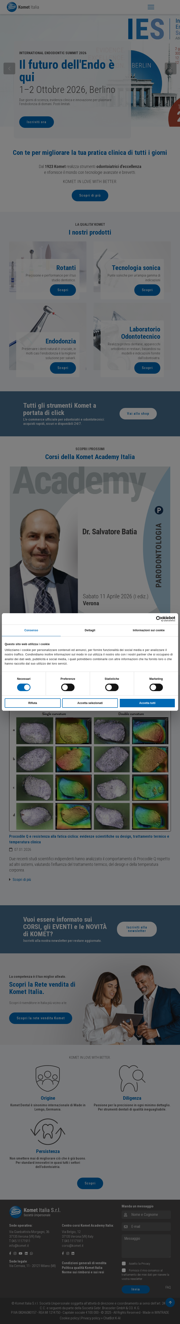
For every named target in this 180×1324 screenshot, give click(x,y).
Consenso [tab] (31, 630)
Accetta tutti (147, 703)
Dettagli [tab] (90, 630)
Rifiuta (32, 703)
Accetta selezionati (90, 703)
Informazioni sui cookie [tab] (149, 630)
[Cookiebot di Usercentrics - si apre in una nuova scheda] (154, 619)
